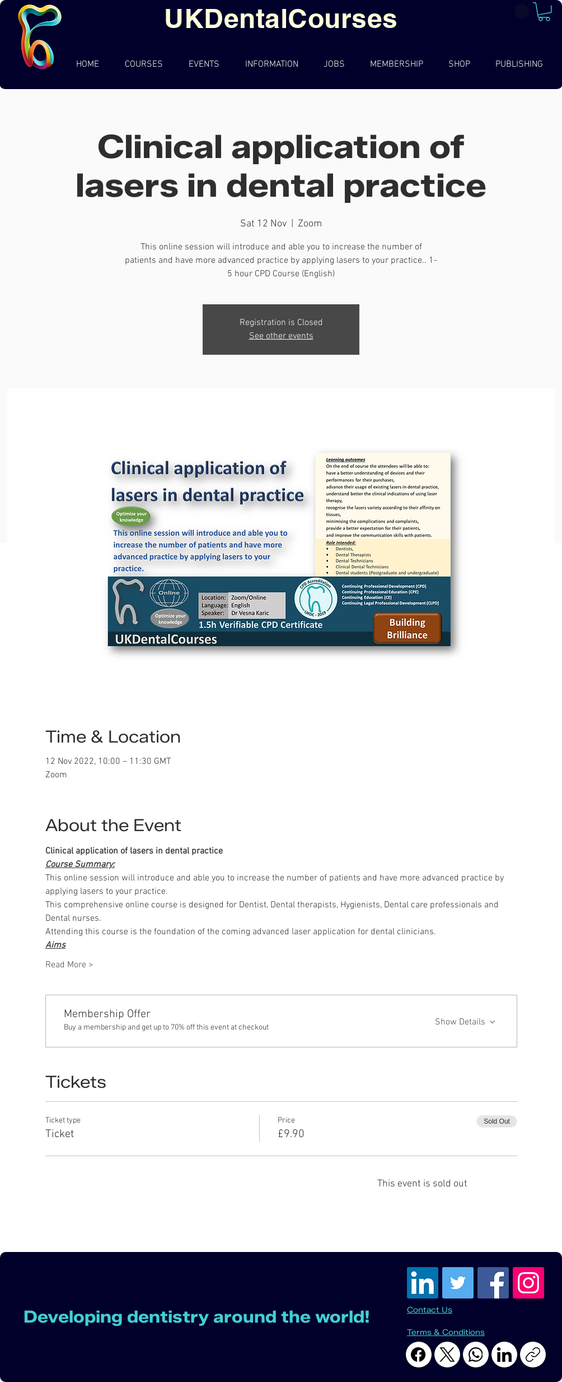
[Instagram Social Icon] (528, 1282)
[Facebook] (419, 1354)
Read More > (69, 965)
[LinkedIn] (422, 1282)
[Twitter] (458, 1282)
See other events (281, 336)
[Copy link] (533, 1354)
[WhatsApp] (476, 1354)
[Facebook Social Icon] (493, 1282)
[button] (544, 11)
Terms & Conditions (446, 1332)
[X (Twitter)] (447, 1354)
